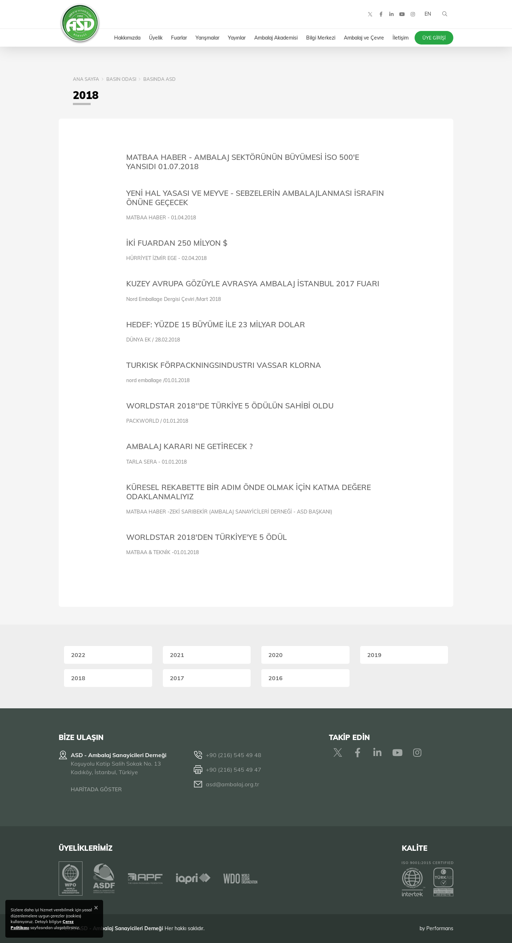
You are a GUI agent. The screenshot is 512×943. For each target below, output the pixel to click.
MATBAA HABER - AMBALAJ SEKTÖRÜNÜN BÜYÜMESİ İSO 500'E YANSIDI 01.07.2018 (242, 161)
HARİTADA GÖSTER (96, 789)
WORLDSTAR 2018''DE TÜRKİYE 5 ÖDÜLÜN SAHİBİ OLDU (230, 405)
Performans (439, 928)
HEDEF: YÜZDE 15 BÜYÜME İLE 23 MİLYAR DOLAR (215, 324)
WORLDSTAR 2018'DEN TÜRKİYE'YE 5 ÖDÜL (206, 537)
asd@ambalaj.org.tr (232, 784)
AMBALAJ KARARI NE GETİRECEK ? (189, 446)
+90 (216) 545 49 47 (233, 769)
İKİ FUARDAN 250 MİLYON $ (177, 243)
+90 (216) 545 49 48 (233, 755)
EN (428, 14)
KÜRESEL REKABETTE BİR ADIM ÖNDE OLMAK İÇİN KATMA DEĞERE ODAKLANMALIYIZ (248, 492)
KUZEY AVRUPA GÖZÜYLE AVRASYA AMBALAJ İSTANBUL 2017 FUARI (252, 283)
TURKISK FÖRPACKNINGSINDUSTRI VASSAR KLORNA (223, 365)
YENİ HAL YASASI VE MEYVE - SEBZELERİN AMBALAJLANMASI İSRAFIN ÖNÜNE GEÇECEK (255, 197)
